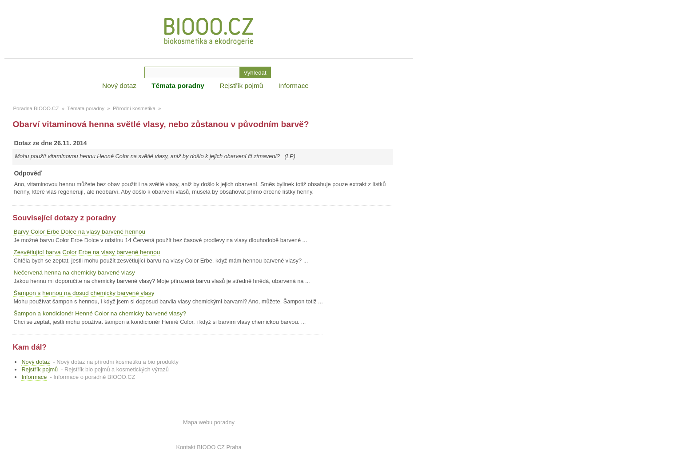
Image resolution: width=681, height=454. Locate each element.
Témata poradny (177, 85)
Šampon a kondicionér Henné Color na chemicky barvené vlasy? (99, 313)
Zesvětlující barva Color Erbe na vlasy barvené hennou (86, 252)
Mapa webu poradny (209, 422)
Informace (294, 85)
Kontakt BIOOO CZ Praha (208, 447)
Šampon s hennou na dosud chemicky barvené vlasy (83, 293)
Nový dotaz (119, 85)
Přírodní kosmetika (134, 108)
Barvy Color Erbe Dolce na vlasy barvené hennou (79, 231)
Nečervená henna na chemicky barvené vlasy (74, 272)
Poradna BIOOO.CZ (36, 108)
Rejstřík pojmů (241, 85)
